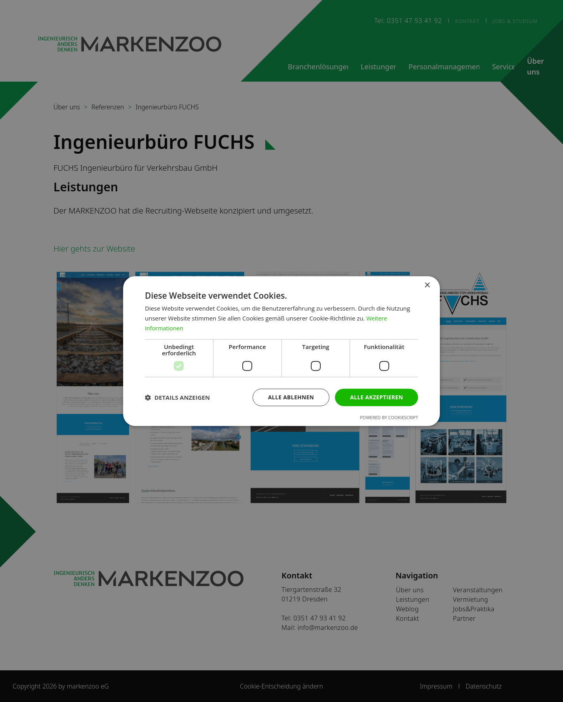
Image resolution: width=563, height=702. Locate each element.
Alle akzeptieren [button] (376, 397)
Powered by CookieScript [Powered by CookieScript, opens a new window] (389, 417)
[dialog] (281, 351)
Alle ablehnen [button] (289, 397)
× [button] (427, 285)
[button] (177, 397)
